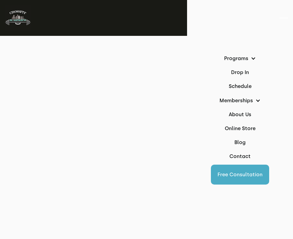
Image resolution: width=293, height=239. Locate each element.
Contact (240, 156)
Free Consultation (240, 175)
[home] (18, 18)
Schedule (240, 86)
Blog (240, 142)
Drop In (240, 72)
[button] (240, 175)
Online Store (240, 128)
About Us (240, 115)
